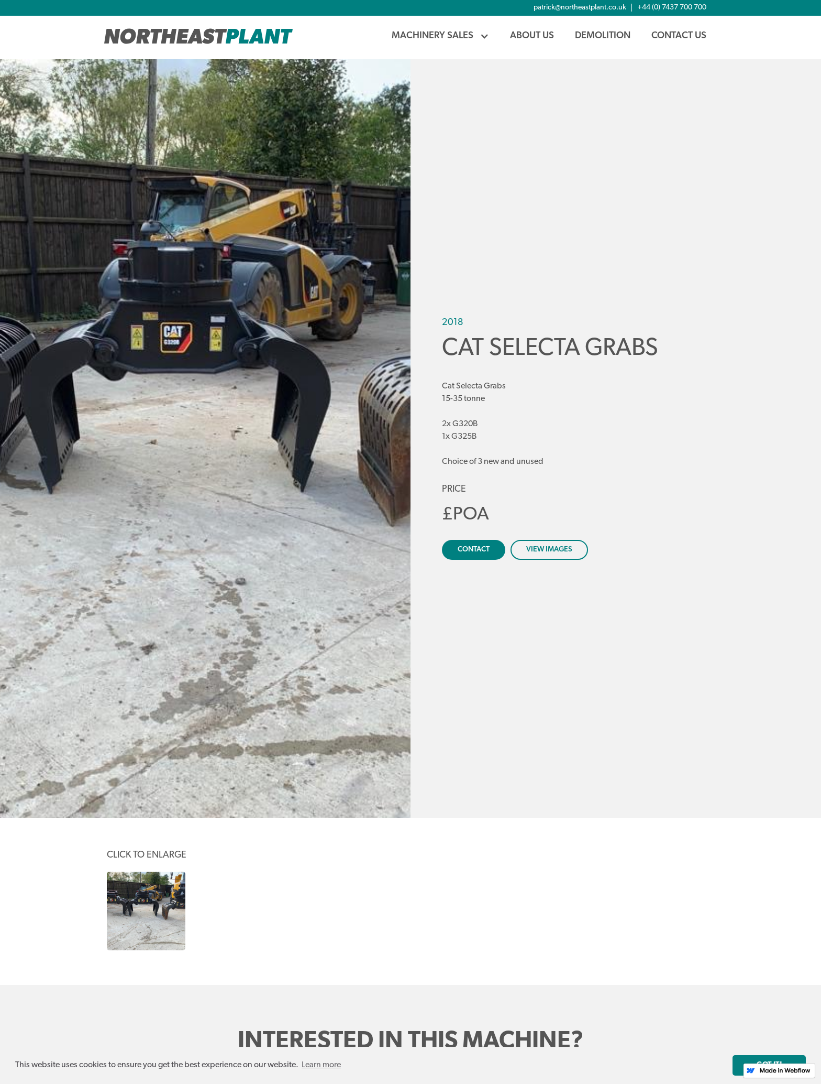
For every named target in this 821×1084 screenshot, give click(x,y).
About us (532, 36)
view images (549, 550)
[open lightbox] (205, 438)
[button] (440, 36)
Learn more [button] (321, 1065)
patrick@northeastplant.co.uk (580, 8)
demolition (602, 36)
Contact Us (678, 36)
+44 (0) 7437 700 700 (671, 8)
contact (474, 550)
